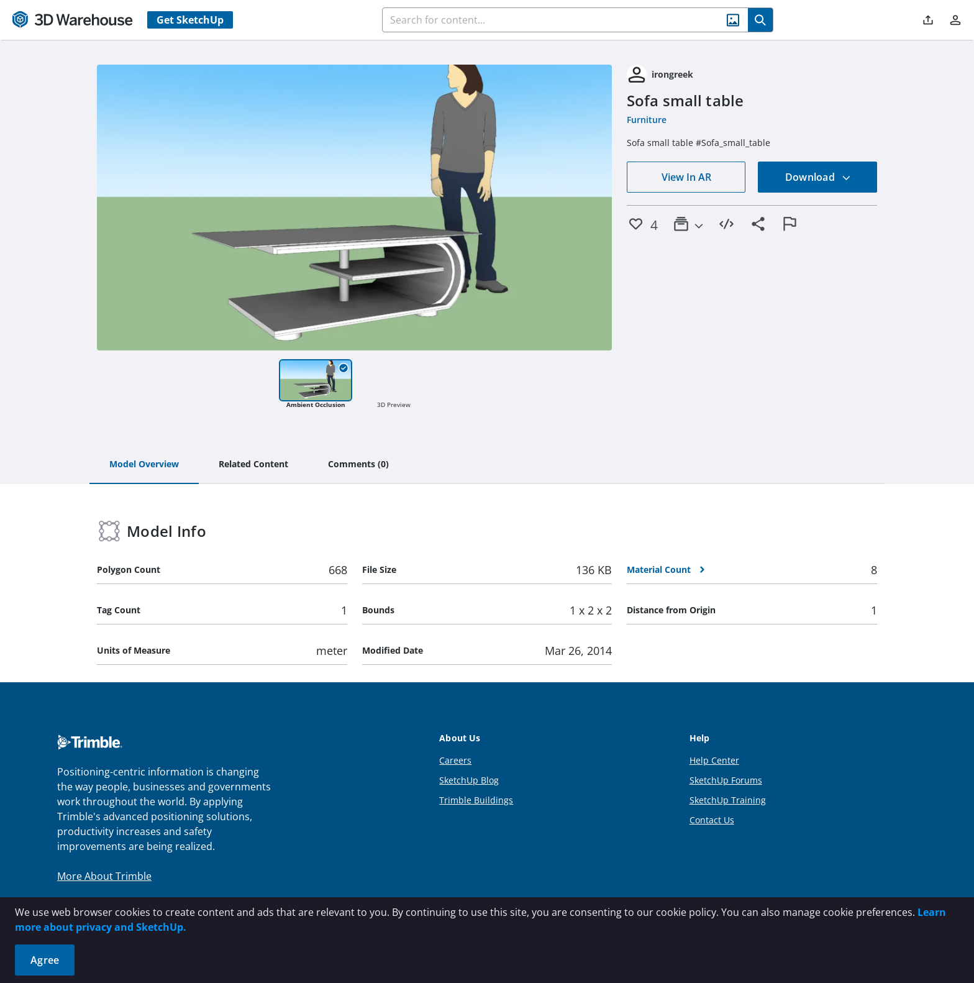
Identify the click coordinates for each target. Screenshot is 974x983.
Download (818, 177)
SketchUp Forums (726, 780)
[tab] (144, 465)
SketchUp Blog (469, 780)
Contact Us (712, 820)
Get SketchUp (190, 20)
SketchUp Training (728, 800)
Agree (44, 960)
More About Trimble (104, 876)
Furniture (647, 120)
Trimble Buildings (476, 800)
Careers (455, 760)
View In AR (686, 177)
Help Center (714, 760)
